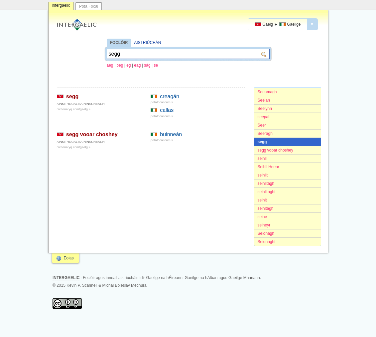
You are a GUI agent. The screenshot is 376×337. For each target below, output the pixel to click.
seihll (262, 158)
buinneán (171, 134)
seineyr (264, 225)
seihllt (263, 175)
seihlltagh (266, 183)
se (156, 65)
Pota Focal (88, 6)
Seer (262, 125)
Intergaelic (61, 5)
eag (137, 65)
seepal (263, 117)
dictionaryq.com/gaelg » (73, 109)
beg (119, 65)
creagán (169, 96)
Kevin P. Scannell (81, 285)
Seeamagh (267, 92)
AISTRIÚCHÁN (147, 42)
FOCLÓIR (119, 42)
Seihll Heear (268, 167)
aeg (110, 65)
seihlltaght (267, 191)
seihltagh (266, 208)
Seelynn (265, 108)
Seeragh (265, 133)
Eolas (69, 258)
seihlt (262, 200)
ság (147, 65)
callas (167, 110)
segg (262, 142)
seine (262, 216)
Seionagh (266, 233)
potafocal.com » (162, 102)
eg (128, 65)
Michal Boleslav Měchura (124, 285)
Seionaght (267, 241)
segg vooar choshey (275, 150)
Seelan (264, 100)
